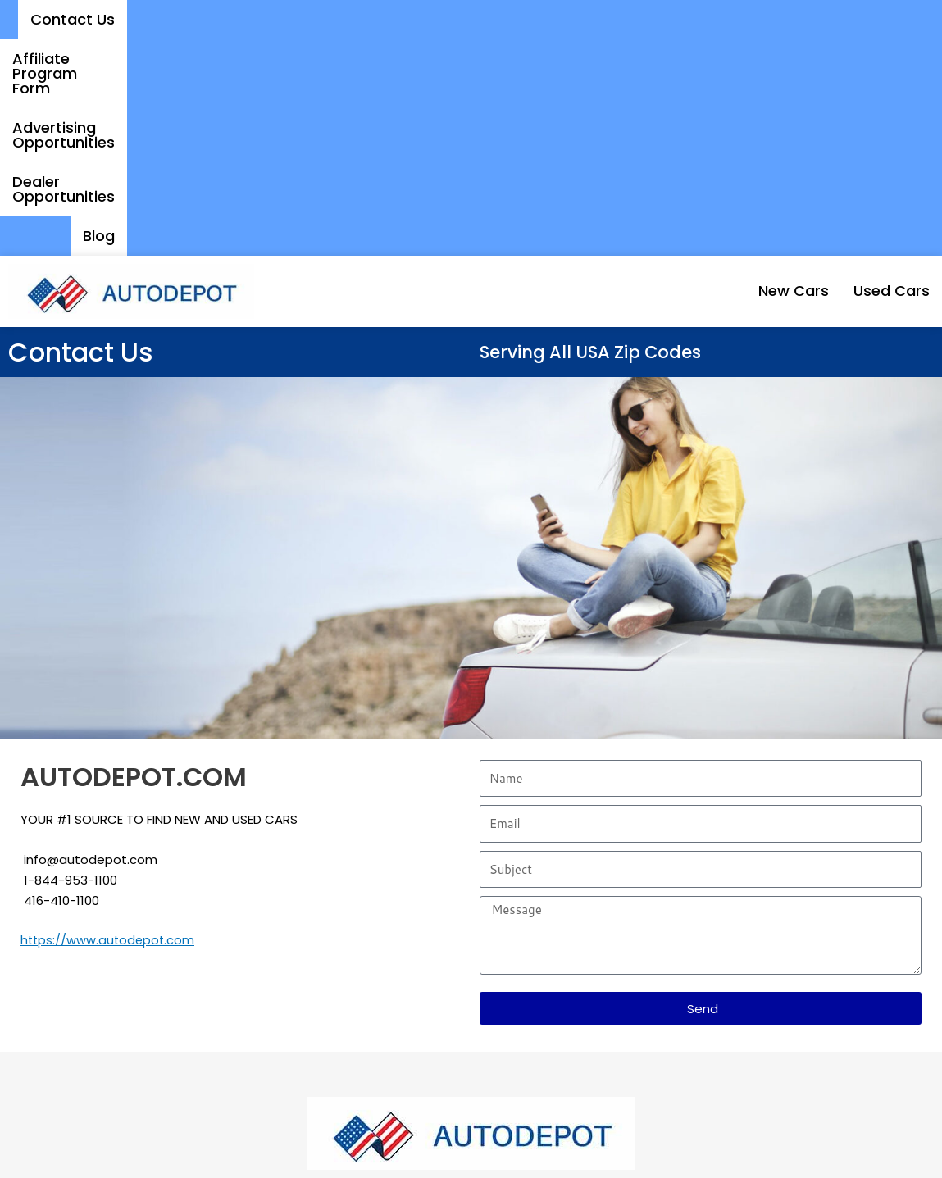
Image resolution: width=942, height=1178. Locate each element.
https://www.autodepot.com (109, 723)
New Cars (754, 74)
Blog (901, 19)
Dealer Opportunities (784, 19)
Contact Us (232, 19)
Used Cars (878, 74)
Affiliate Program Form (383, 19)
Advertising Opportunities (587, 19)
